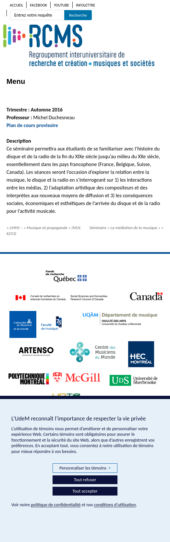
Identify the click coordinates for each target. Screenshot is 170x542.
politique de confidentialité (55, 505)
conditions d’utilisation (115, 505)
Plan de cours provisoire (32, 125)
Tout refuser (85, 480)
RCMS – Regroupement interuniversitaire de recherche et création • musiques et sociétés (85, 45)
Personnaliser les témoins (85, 468)
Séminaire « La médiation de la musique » (126, 227)
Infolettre (85, 5)
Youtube (61, 5)
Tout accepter (84, 491)
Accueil (16, 5)
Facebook (38, 5)
